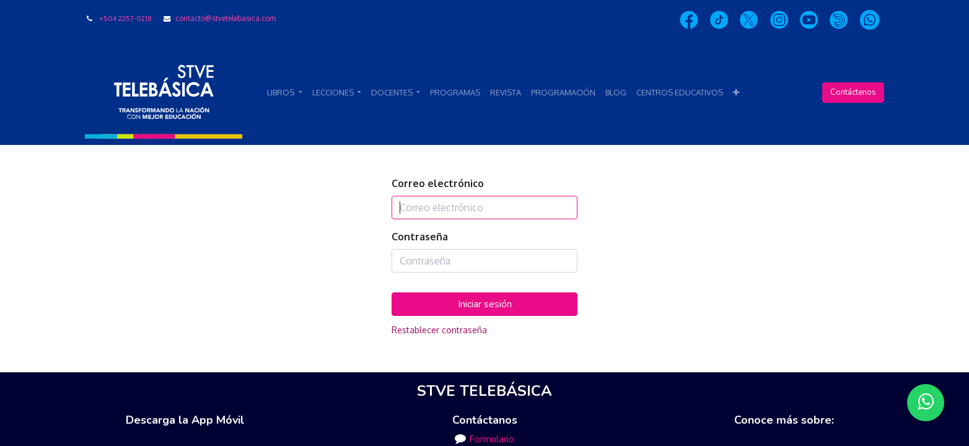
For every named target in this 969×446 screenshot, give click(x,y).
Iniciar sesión (485, 304)
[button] (736, 93)
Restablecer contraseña (439, 330)
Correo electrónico (438, 183)
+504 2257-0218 (125, 18)
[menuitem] (455, 93)
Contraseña (420, 236)
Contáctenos (853, 92)
